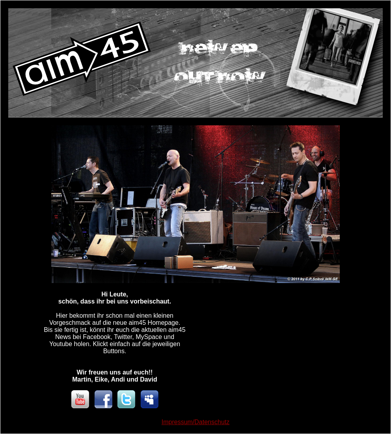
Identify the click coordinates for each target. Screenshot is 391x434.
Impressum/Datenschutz (196, 422)
